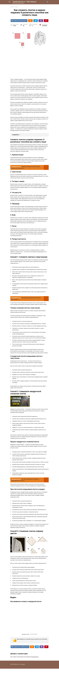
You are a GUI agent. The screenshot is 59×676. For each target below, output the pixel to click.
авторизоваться (34, 656)
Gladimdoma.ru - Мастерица (24, 2)
